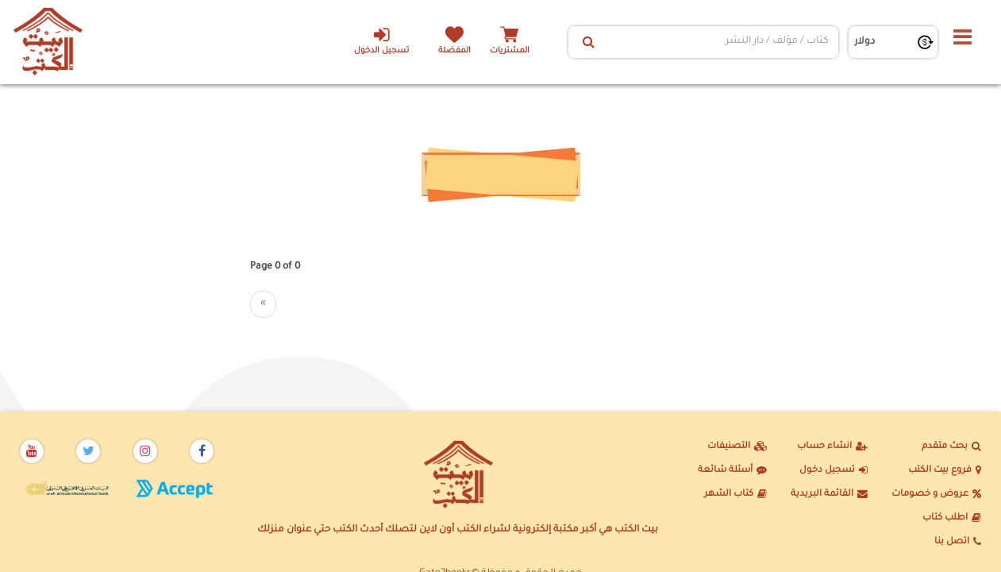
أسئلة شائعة (732, 471)
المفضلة (454, 51)
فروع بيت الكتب (944, 471)
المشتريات (509, 51)
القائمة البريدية (829, 494)
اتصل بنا (957, 542)
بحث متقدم (951, 447)
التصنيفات (737, 447)
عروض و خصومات (936, 494)
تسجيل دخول (833, 471)
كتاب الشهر (735, 494)
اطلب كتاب (951, 518)
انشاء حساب (832, 447)
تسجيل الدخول (381, 40)
